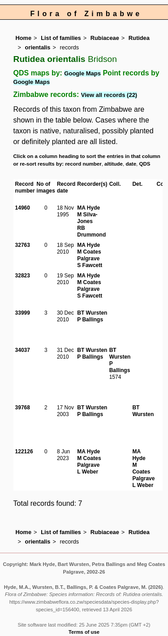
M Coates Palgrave (89, 255)
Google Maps (82, 73)
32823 (22, 275)
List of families (61, 38)
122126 (24, 451)
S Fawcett (89, 265)
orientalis (38, 47)
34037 (22, 350)
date (130, 164)
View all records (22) (109, 95)
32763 (22, 245)
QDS (145, 164)
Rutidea (139, 38)
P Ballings (90, 319)
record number (83, 164)
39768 (22, 407)
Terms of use (84, 632)
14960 (22, 208)
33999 (22, 313)
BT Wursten (92, 313)
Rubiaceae (104, 38)
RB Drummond (91, 231)
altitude (113, 164)
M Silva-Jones (87, 217)
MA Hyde (88, 208)
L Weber (87, 472)
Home (24, 38)
